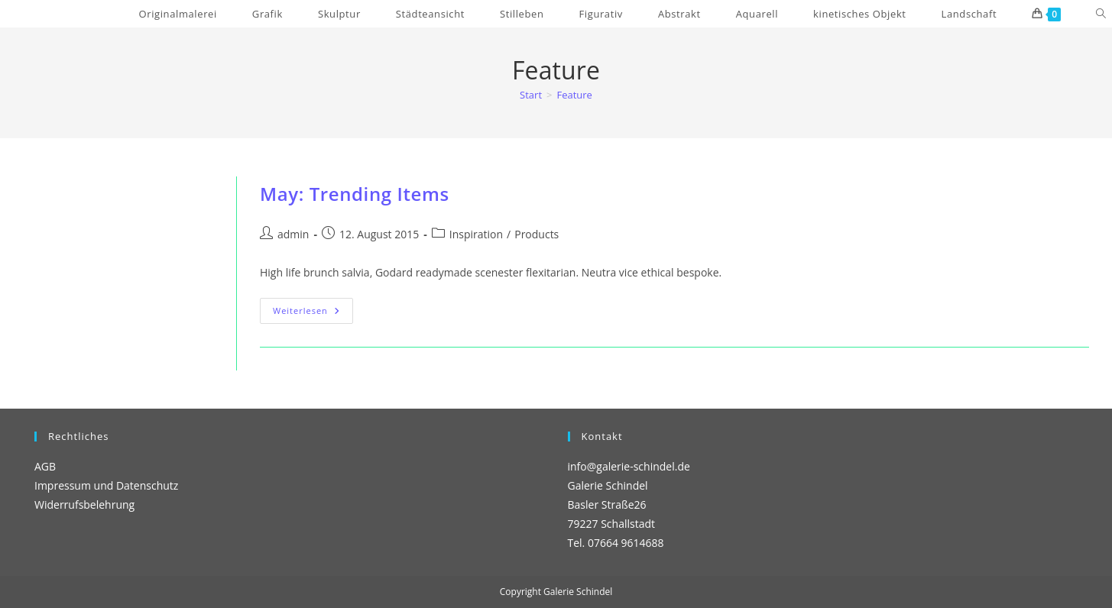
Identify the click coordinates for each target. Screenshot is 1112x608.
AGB (45, 466)
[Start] (531, 95)
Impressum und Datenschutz (106, 485)
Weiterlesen (313, 313)
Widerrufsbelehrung (84, 504)
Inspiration (476, 234)
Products (536, 234)
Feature (574, 95)
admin (293, 234)
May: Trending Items (354, 193)
